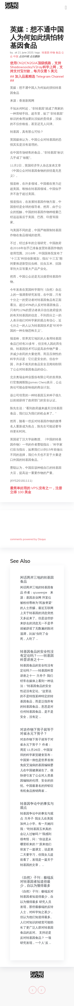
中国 (15, 56)
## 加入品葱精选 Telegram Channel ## (37, 78)
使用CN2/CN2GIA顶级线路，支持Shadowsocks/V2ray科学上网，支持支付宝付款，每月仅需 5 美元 (36, 67)
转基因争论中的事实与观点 (37, 805)
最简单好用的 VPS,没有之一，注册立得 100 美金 (36, 490)
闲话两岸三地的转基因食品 (37, 579)
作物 (52, 52)
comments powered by (28, 539)
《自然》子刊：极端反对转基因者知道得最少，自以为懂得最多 (37, 881)
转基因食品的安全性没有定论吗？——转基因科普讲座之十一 (37, 655)
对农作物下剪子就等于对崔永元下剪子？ (37, 731)
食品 (58, 52)
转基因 (45, 52)
